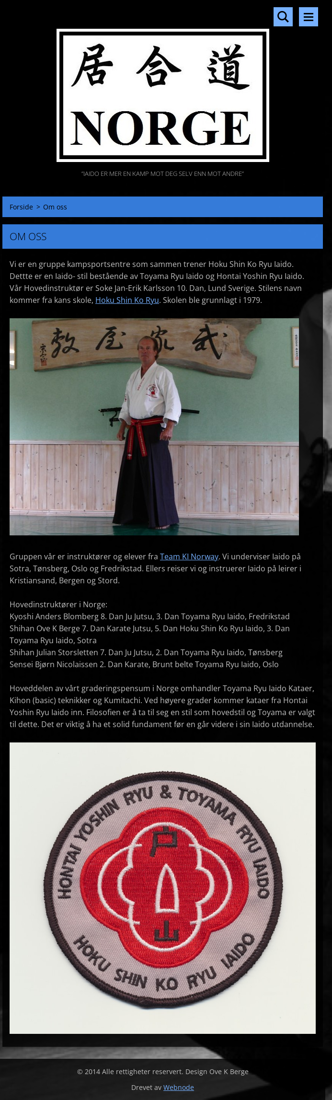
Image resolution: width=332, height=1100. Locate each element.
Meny (308, 16)
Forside (21, 206)
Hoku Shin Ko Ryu (127, 300)
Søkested (283, 16)
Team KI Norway (189, 556)
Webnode (178, 1087)
